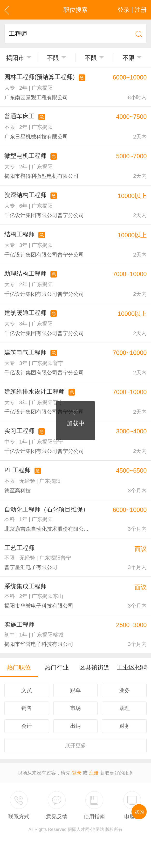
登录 (77, 772)
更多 (75, 745)
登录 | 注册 (132, 9)
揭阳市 (15, 57)
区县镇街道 (94, 667)
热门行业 (57, 667)
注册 (94, 772)
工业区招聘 (132, 667)
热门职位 (19, 667)
